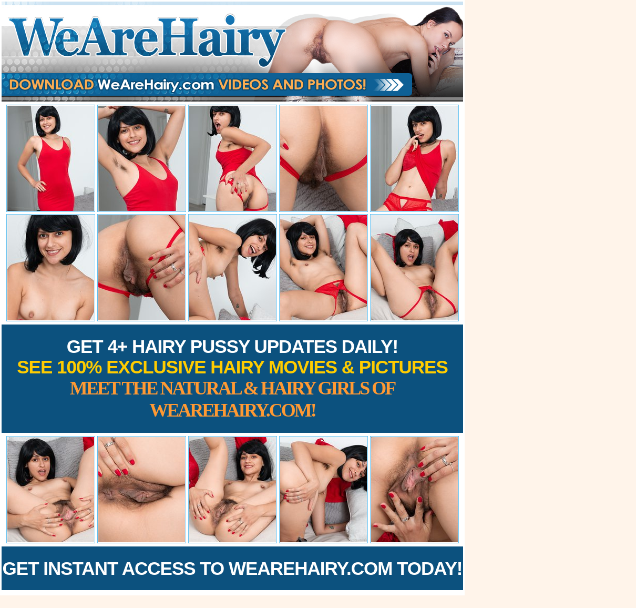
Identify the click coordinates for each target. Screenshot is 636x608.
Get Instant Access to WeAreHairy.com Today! (233, 568)
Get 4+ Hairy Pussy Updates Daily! (232, 378)
